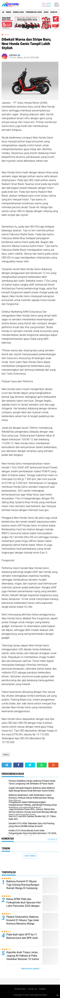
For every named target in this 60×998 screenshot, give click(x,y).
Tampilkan (52, 839)
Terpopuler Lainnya (30, 969)
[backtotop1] (57, 995)
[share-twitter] (30, 765)
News (8, 12)
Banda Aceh (18, 12)
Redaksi (42, 989)
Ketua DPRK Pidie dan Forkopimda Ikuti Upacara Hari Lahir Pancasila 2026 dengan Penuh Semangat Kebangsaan (23, 904)
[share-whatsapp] (42, 765)
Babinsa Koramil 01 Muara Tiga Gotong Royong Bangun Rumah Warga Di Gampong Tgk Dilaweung (22, 886)
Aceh (46, 12)
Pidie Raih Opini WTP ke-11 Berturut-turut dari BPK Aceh (22, 936)
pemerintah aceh (34, 12)
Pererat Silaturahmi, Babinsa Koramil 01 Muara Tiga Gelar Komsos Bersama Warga (22, 920)
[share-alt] (7, 765)
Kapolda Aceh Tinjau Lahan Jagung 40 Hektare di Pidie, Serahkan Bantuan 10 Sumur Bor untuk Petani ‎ (22, 957)
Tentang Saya (20, 989)
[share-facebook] (18, 765)
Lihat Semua (30, 856)
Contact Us (32, 989)
